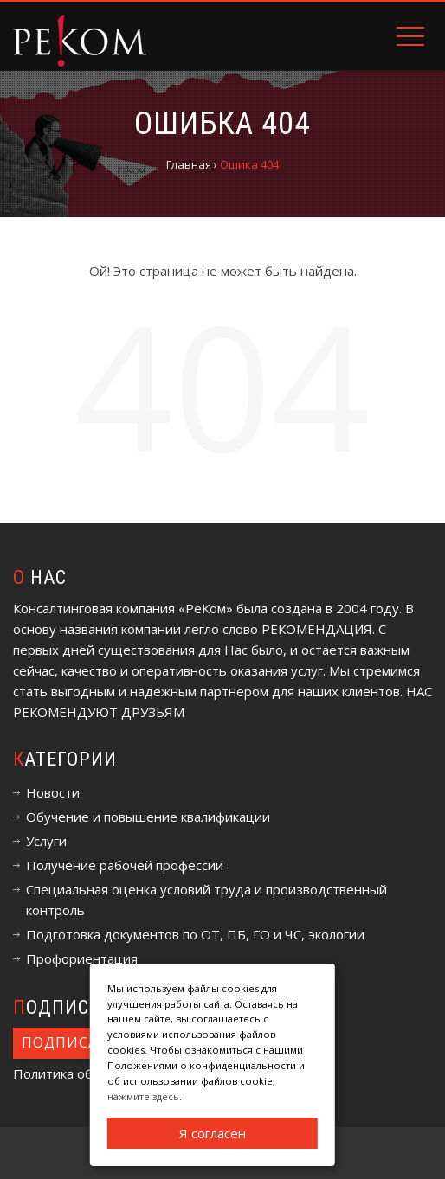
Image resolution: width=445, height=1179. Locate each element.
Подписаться (79, 1042)
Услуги (46, 840)
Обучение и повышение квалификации (148, 816)
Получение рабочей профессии (124, 865)
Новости (53, 792)
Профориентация (82, 958)
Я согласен (212, 1133)
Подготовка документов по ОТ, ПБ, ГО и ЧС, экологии (195, 934)
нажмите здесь (143, 1096)
